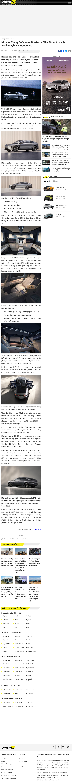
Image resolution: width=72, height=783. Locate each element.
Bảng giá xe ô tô (23, 761)
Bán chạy (56, 181)
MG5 (16, 640)
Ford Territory (7, 664)
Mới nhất (47, 181)
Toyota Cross (30, 660)
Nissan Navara (19, 706)
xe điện (17, 539)
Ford (16, 627)
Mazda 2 (28, 644)
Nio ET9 (12, 539)
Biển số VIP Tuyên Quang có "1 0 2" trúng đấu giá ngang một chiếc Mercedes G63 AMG (61, 162)
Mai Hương (14, 50)
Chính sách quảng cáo (7, 769)
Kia (4, 627)
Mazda (16, 620)
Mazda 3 (17, 636)
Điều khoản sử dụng (6, 764)
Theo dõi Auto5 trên (24, 51)
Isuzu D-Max (18, 702)
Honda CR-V (6, 660)
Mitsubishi (6, 620)
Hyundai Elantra (19, 651)
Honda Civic (6, 636)
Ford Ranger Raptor (31, 706)
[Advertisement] (36, 20)
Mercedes (6, 623)
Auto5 (21, 535)
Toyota (5, 616)
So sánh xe (22, 767)
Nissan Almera (7, 640)
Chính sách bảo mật (6, 767)
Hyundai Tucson (7, 679)
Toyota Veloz (30, 690)
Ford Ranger (6, 702)
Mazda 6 (28, 640)
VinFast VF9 (29, 671)
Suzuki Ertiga (6, 693)
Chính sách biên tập (6, 772)
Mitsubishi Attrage (31, 651)
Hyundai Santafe (19, 664)
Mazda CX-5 (18, 660)
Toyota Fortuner (19, 668)
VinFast (28, 616)
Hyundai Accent (19, 647)
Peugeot (17, 623)
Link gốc (38, 529)
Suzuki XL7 (18, 693)
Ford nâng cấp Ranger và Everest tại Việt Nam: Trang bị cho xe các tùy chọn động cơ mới (34, 594)
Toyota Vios (29, 636)
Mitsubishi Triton (8, 706)
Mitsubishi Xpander (8, 690)
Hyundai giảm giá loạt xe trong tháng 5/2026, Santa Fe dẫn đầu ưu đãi (7, 591)
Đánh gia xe (22, 764)
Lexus (28, 623)
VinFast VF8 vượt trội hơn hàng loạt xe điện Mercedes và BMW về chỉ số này (61, 170)
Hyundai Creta (30, 668)
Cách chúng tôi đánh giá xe (8, 775)
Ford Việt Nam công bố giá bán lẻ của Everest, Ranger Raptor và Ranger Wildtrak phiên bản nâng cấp (21, 565)
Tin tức (12, 39)
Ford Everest (6, 668)
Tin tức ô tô (22, 758)
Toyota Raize (6, 671)
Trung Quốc (23, 539)
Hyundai (28, 620)
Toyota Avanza (19, 690)
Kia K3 (5, 651)
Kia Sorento (6, 675)
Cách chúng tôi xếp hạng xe (8, 778)
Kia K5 (5, 647)
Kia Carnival (29, 693)
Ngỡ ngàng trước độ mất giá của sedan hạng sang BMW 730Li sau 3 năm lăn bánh (60, 154)
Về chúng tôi (4, 758)
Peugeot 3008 (19, 679)
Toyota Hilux (30, 702)
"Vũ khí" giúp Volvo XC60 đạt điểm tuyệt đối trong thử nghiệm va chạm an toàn (55, 139)
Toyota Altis (6, 644)
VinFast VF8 (29, 664)
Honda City (29, 647)
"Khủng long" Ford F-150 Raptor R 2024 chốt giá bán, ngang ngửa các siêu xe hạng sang (61, 147)
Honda (16, 616)
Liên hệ (3, 761)
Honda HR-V (18, 671)
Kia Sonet (17, 675)
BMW (27, 627)
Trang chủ (4, 39)
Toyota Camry (19, 644)
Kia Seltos (29, 675)
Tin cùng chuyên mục (11, 544)
